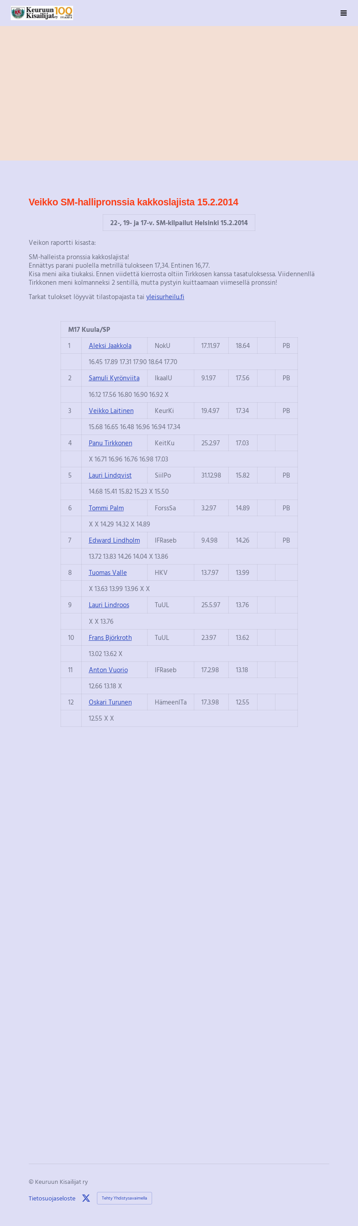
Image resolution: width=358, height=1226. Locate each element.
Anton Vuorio (108, 669)
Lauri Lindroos (109, 604)
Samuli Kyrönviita (114, 378)
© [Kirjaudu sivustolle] (32, 1181)
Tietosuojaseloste (52, 1198)
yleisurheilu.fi (165, 296)
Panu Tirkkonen (110, 443)
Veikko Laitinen (111, 410)
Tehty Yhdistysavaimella (124, 1198)
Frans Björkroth (110, 637)
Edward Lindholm (114, 540)
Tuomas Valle (108, 572)
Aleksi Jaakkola (110, 345)
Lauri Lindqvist (110, 475)
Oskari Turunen (110, 702)
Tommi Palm (106, 508)
